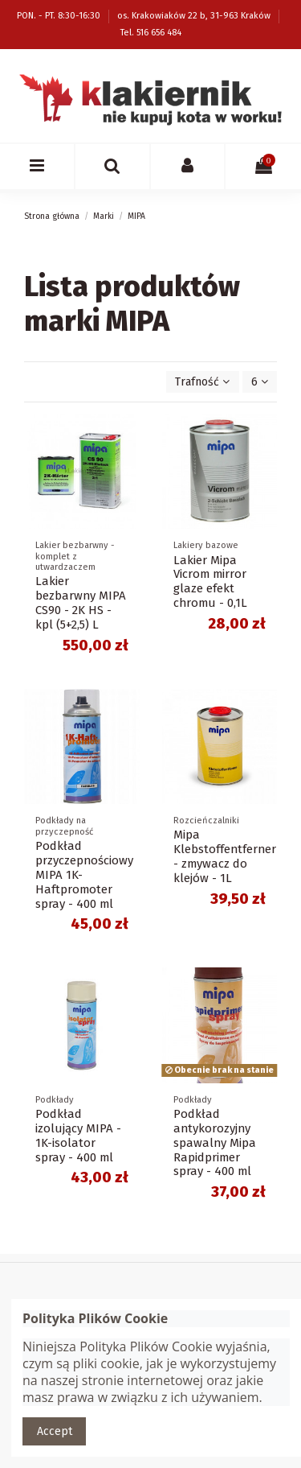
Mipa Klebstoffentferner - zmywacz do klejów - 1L (224, 856)
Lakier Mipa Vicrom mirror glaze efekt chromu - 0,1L (210, 582)
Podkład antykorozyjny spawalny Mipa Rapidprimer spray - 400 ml (214, 1143)
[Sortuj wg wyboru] (202, 382)
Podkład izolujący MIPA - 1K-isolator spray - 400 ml (78, 1136)
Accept (54, 1431)
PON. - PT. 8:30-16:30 (60, 15)
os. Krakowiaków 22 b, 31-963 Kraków (195, 15)
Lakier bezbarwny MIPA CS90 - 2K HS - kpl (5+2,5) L (80, 603)
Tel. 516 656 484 (150, 32)
